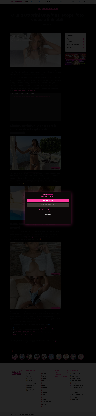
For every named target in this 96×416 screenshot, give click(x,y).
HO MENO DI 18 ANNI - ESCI (48, 205)
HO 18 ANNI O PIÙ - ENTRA (48, 200)
